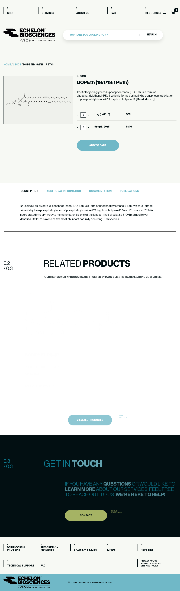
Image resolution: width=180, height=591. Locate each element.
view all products (90, 427)
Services (48, 13)
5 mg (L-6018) (102, 127)
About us (82, 13)
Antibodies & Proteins (16, 548)
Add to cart (98, 145)
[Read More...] (145, 99)
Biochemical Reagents (49, 548)
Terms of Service (151, 563)
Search (151, 35)
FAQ (113, 13)
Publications (129, 191)
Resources (153, 13)
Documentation (100, 191)
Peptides (147, 550)
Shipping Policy (149, 566)
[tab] (29, 191)
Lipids (17, 64)
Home (7, 64)
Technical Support (20, 566)
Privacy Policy (149, 561)
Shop (10, 13)
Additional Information (64, 191)
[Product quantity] (83, 115)
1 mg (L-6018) (102, 114)
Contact (86, 523)
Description (29, 191)
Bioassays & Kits (85, 550)
